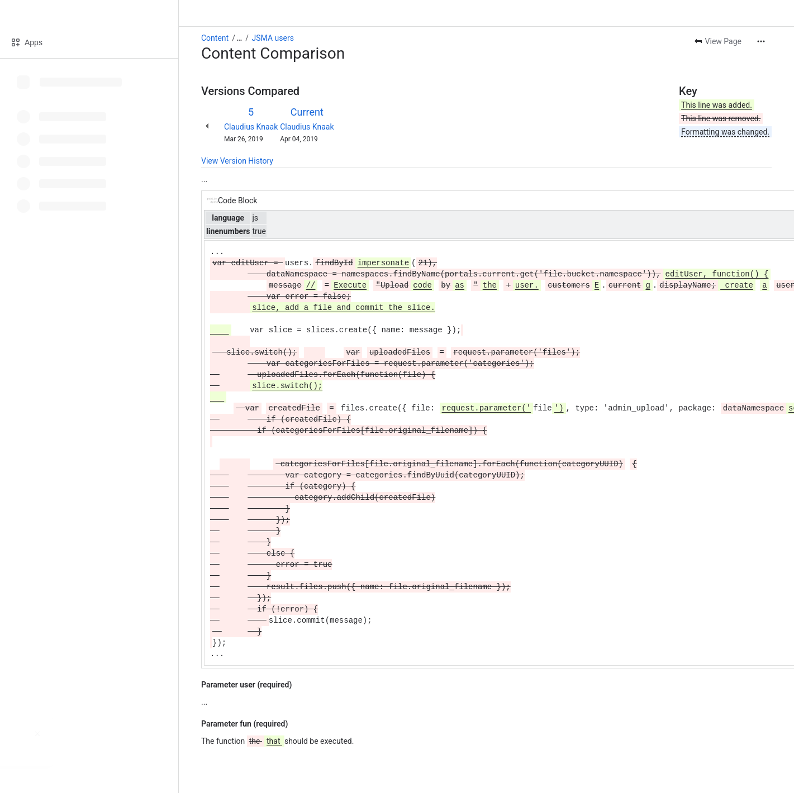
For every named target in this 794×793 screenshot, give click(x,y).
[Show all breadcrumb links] (239, 38)
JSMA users (273, 38)
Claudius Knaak (251, 126)
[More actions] (761, 41)
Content (215, 38)
